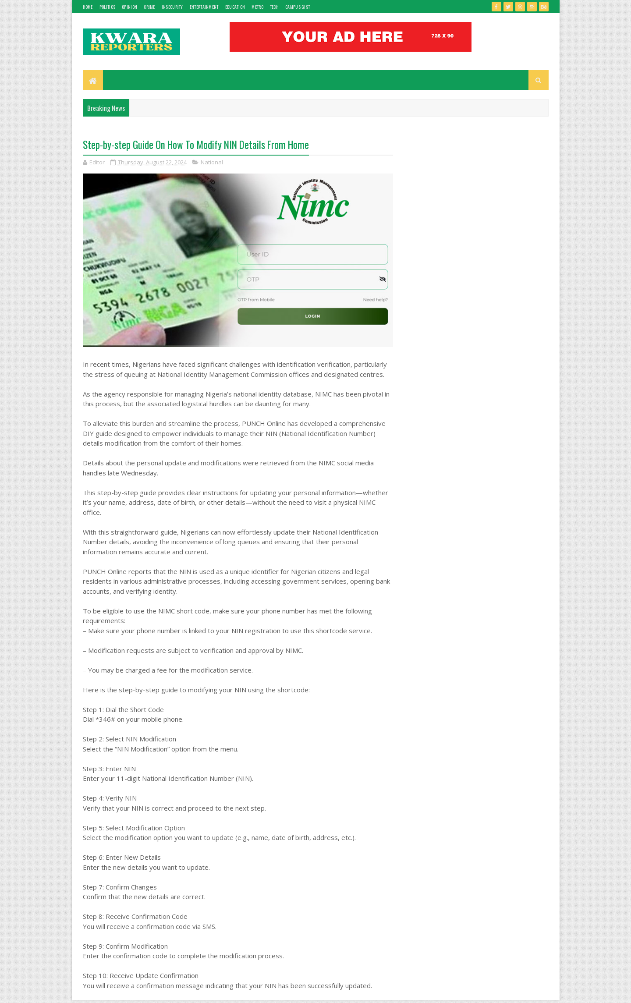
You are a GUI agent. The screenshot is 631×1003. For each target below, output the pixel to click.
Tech (274, 7)
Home (88, 7)
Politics (107, 7)
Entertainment (204, 7)
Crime (149, 7)
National (212, 162)
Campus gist (297, 7)
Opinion (129, 7)
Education (235, 7)
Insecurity (172, 7)
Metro (257, 7)
